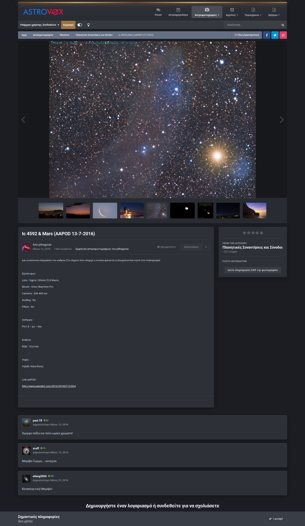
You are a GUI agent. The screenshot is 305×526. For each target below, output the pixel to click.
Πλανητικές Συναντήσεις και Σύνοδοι (253, 247)
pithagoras (44, 244)
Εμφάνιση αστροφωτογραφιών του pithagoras (102, 248)
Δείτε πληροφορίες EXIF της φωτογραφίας (253, 270)
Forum (158, 15)
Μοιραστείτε (166, 246)
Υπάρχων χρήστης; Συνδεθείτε (39, 25)
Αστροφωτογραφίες (206, 15)
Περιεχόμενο (252, 15)
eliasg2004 (40, 476)
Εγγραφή (68, 24)
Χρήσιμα (273, 15)
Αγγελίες (231, 15)
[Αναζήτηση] (243, 25)
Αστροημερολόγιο (178, 15)
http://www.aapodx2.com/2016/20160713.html (49, 386)
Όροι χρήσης (25, 521)
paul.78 (37, 420)
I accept (276, 518)
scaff (36, 448)
